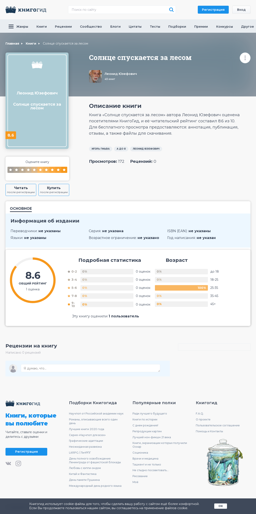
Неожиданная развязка (85, 446)
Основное (21, 209)
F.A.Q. (200, 413)
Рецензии (63, 27)
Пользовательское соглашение (218, 425)
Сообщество (91, 27)
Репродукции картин (147, 431)
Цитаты (135, 27)
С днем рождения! (145, 425)
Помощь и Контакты (209, 431)
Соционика (140, 452)
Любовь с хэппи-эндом (85, 468)
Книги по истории (145, 419)
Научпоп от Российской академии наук (96, 413)
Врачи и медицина (145, 458)
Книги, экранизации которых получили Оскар (160, 444)
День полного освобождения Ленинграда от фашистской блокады (95, 460)
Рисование (140, 476)
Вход (241, 10)
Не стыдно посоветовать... (151, 470)
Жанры (18, 27)
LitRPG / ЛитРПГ (80, 452)
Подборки (177, 27)
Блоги (115, 27)
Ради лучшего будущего (150, 413)
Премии (201, 27)
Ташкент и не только (147, 464)
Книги (41, 27)
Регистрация (213, 10)
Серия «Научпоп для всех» (87, 435)
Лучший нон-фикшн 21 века (152, 437)
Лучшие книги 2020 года (86, 429)
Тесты (155, 27)
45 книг (110, 79)
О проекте (203, 419)
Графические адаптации (86, 440)
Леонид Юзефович (121, 74)
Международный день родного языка (95, 485)
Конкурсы (224, 27)
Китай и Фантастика (82, 474)
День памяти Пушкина (84, 479)
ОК (220, 506)
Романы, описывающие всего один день (93, 421)
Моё (135, 482)
